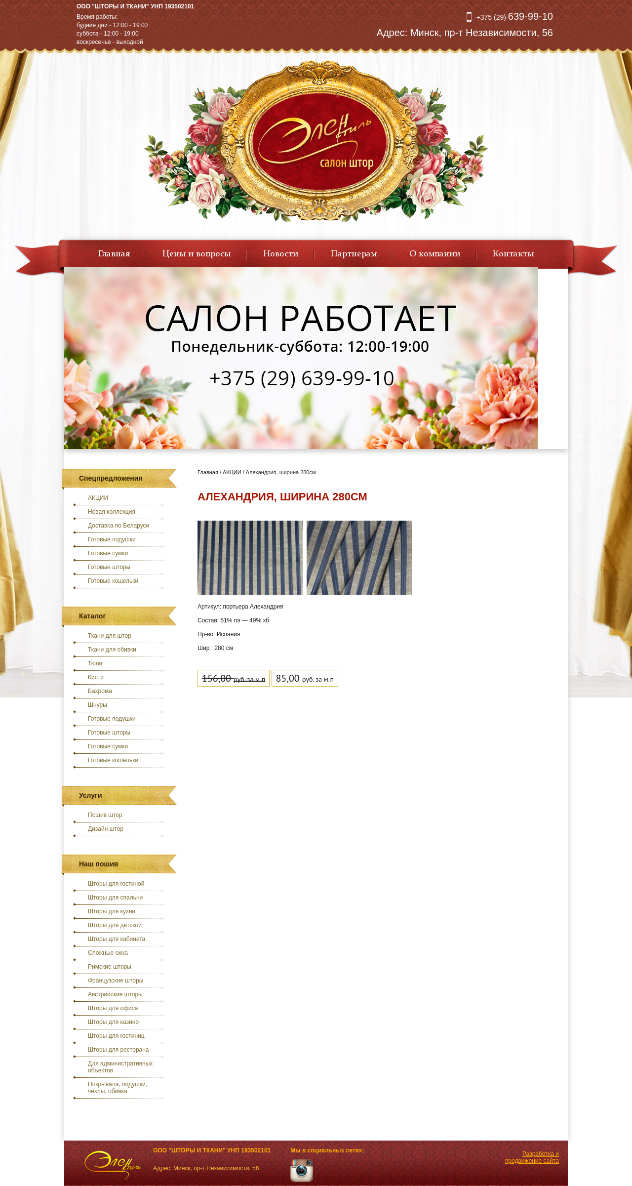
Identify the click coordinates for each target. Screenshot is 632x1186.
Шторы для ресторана (118, 1049)
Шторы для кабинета (116, 939)
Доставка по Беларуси (118, 525)
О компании (434, 253)
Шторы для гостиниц (116, 1035)
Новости (280, 253)
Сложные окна (108, 952)
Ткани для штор (109, 635)
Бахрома (100, 691)
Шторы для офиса (113, 1008)
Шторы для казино (113, 1022)
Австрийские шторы (115, 994)
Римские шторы (109, 966)
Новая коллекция (111, 511)
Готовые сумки (108, 553)
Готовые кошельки (113, 580)
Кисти (96, 677)
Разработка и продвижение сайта (532, 1157)
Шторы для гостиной (116, 883)
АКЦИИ (98, 497)
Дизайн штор (105, 828)
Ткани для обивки (112, 649)
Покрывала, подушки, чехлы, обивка (117, 1088)
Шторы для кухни (111, 911)
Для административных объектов (120, 1067)
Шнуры (97, 704)
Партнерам (354, 253)
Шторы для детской (115, 925)
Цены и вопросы (196, 253)
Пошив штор (105, 815)
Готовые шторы (109, 567)
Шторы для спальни (115, 897)
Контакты (513, 253)
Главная (114, 253)
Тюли (95, 663)
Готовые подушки (112, 539)
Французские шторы (115, 980)
